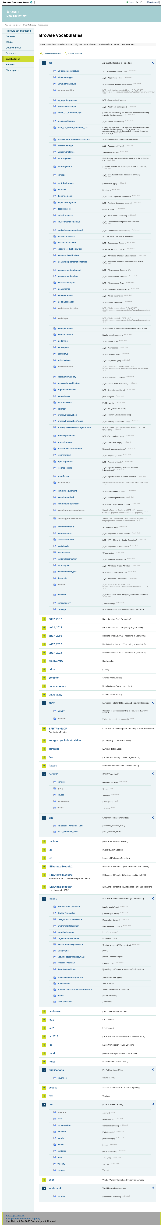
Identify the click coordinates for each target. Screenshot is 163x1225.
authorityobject (64, 158)
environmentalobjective (68, 222)
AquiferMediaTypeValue (68, 906)
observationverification (68, 383)
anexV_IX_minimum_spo (69, 112)
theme (60, 995)
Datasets (10, 36)
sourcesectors (64, 533)
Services (10, 64)
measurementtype (66, 282)
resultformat (63, 476)
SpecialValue (63, 983)
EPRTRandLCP (58, 728)
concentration (64, 1125)
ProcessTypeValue (66, 963)
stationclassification (67, 559)
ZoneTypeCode (64, 1001)
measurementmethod (67, 276)
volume (61, 1170)
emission (61, 1131)
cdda (52, 669)
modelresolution (65, 334)
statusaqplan (63, 565)
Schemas (10, 53)
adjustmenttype (65, 77)
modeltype (62, 341)
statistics (61, 1151)
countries (62, 1078)
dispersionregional (66, 202)
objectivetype (64, 360)
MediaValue (63, 951)
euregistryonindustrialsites (65, 740)
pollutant (61, 409)
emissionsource (65, 215)
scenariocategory (65, 527)
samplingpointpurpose (68, 504)
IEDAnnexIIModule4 (60, 886)
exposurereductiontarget (69, 249)
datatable (61, 189)
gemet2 (53, 774)
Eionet (18, 25)
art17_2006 (55, 635)
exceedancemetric (66, 236)
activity (60, 711)
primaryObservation (67, 415)
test (51, 1096)
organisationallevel (66, 389)
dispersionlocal (64, 196)
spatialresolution (65, 539)
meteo (60, 1144)
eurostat (54, 749)
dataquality (55, 694)
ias (50, 849)
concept (61, 782)
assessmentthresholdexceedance (73, 139)
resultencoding (64, 468)
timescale (62, 578)
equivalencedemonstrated (70, 230)
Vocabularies (13, 59)
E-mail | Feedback (15, 1215)
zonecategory (64, 603)
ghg (51, 817)
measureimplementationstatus (72, 262)
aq (50, 63)
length (60, 1138)
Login (131, 2)
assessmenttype (65, 145)
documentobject (65, 209)
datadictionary (57, 686)
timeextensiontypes (66, 571)
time (59, 1157)
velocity (61, 1164)
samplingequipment (67, 491)
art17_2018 (55, 652)
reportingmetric (65, 461)
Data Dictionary (29, 25)
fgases (53, 765)
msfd (52, 1053)
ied (50, 858)
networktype (63, 354)
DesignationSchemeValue (69, 919)
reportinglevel (64, 455)
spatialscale (63, 546)
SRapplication (64, 552)
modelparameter (65, 328)
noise (52, 1061)
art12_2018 (55, 627)
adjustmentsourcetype (68, 71)
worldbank (55, 1188)
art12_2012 (55, 619)
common (54, 677)
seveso (53, 1087)
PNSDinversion (64, 402)
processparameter (66, 435)
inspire (53, 898)
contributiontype (65, 183)
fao (51, 757)
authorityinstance (65, 152)
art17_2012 (55, 644)
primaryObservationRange (70, 421)
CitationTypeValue (66, 913)
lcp (50, 1045)
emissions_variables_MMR (70, 826)
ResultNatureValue (66, 969)
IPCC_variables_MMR (67, 831)
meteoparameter (65, 295)
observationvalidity (66, 377)
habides (53, 841)
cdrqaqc (61, 175)
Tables (9, 42)
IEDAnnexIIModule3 (60, 875)
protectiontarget (65, 442)
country (61, 1196)
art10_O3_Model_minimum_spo (72, 127)
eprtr (51, 703)
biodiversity (56, 661)
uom (51, 1104)
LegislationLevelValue (68, 938)
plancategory (63, 396)
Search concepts (75, 54)
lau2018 (53, 1036)
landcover (55, 1011)
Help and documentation (18, 31)
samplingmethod (65, 497)
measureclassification (68, 255)
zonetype (61, 609)
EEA (19, 2)
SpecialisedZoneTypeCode (70, 977)
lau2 (51, 1028)
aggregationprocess (67, 100)
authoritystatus (64, 166)
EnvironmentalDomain (68, 926)
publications (56, 1070)
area (59, 1119)
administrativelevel (66, 84)
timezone (61, 594)
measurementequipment (69, 270)
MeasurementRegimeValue (70, 944)
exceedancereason (66, 242)
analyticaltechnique (66, 106)
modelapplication (65, 302)
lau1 (51, 1019)
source (60, 795)
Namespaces (12, 70)
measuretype (63, 289)
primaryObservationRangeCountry (74, 427)
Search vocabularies (52, 54)
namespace (63, 347)
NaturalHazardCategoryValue (71, 957)
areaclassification (65, 121)
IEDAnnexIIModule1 (60, 866)
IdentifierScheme (65, 932)
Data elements (13, 47)
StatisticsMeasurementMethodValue (74, 989)
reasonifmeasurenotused (69, 448)
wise (51, 1180)
